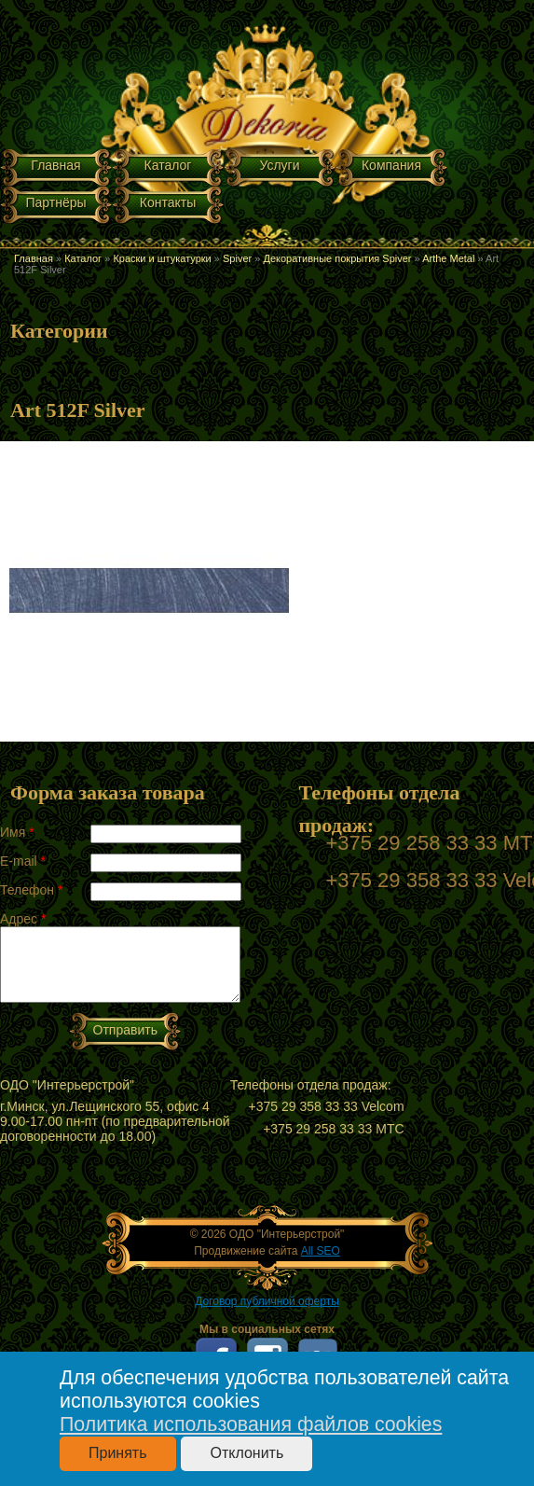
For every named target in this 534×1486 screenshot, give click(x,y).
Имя (17, 832)
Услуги (279, 165)
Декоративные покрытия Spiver (337, 258)
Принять (118, 1453)
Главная (55, 165)
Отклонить (246, 1453)
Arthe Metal (448, 258)
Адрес (23, 918)
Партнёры (55, 202)
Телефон (31, 889)
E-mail (23, 861)
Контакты (168, 202)
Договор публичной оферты (267, 1301)
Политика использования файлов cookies (251, 1424)
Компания (391, 165)
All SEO (320, 1250)
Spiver (237, 258)
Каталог (168, 165)
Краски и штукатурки (162, 258)
